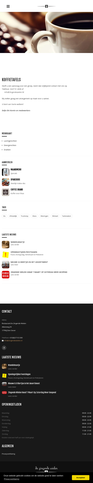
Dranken (7, 149)
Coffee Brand (17, 189)
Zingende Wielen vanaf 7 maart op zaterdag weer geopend (39, 272)
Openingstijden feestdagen (24, 252)
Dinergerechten (10, 145)
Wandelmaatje (18, 242)
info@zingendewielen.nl (13, 340)
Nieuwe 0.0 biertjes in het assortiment (29, 262)
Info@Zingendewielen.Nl (14, 92)
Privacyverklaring (8, 454)
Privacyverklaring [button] (11, 479)
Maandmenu (16, 169)
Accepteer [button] (80, 478)
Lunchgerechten (10, 141)
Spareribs (15, 179)
